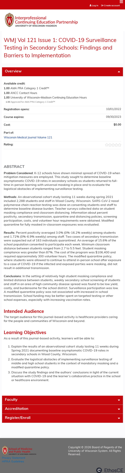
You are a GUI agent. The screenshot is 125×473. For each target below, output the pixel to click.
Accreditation (16, 409)
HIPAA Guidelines (13, 461)
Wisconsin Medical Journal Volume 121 (28, 137)
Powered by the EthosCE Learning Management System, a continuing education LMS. (109, 470)
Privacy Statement (13, 458)
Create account (112, 6)
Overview (13, 71)
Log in (95, 6)
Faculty (11, 400)
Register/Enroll (17, 418)
